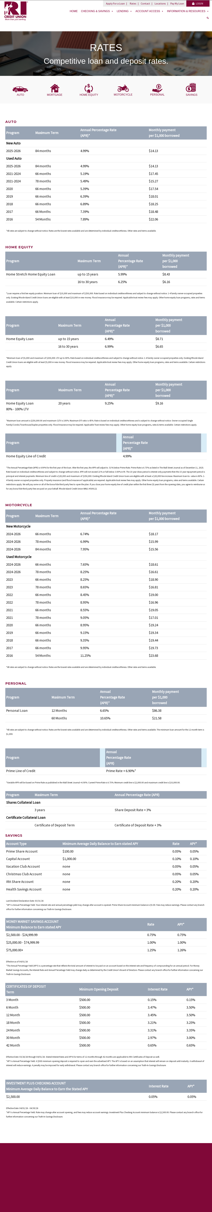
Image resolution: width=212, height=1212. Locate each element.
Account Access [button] (149, 11)
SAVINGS (191, 94)
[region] (106, 53)
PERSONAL (157, 94)
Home (74, 11)
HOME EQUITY (89, 94)
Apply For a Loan (115, 3)
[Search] (208, 18)
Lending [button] (124, 11)
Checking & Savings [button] (97, 11)
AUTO (20, 94)
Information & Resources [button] (188, 11)
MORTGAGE (54, 94)
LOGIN (197, 3)
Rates (133, 3)
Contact (145, 3)
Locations (160, 3)
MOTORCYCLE (123, 94)
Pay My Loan (177, 3)
